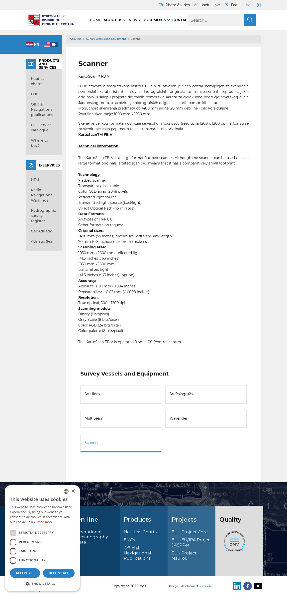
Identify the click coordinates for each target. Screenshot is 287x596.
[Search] (222, 20)
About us (113, 20)
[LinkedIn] (236, 586)
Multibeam (94, 418)
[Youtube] (257, 586)
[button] (42, 583)
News (134, 20)
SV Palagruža (181, 394)
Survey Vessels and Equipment (106, 39)
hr (36, 44)
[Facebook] (246, 586)
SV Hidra (92, 394)
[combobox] (66, 491)
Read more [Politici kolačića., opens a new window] (45, 522)
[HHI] (53, 20)
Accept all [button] (25, 573)
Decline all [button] (59, 573)
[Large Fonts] (247, 5)
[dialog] (42, 538)
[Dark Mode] (257, 5)
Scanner (92, 442)
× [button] (73, 491)
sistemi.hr (205, 586)
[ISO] (233, 544)
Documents (154, 20)
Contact (181, 20)
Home (95, 20)
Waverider (179, 418)
